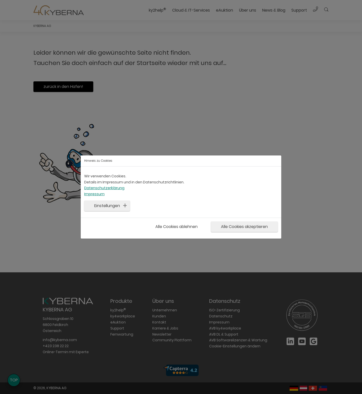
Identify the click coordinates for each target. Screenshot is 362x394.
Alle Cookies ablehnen (176, 226)
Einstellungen (107, 205)
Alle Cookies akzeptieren (244, 226)
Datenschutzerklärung (104, 187)
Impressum (94, 193)
